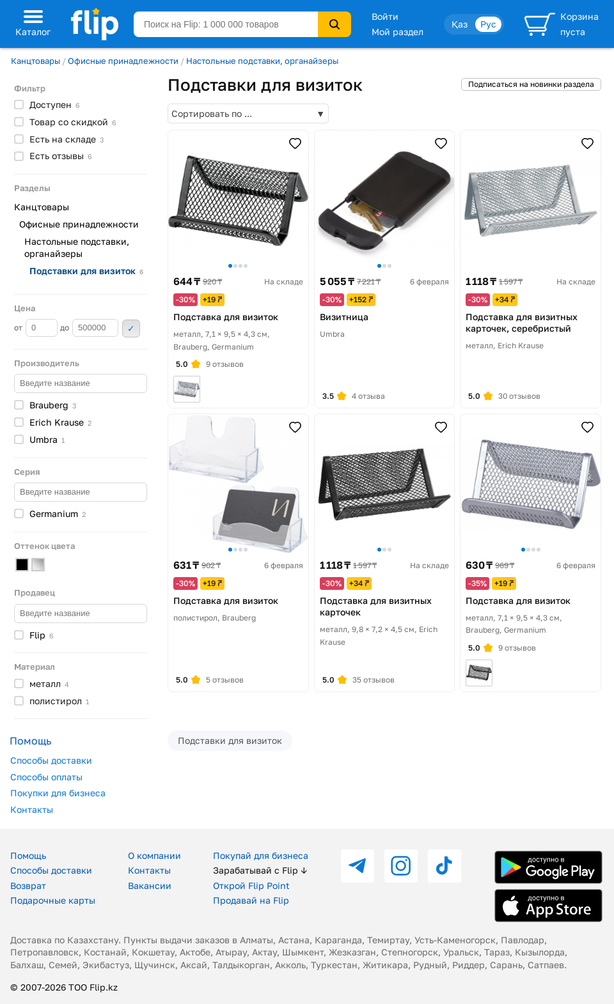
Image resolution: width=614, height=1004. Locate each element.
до (89, 328)
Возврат (28, 885)
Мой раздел (397, 31)
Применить (131, 328)
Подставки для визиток (230, 740)
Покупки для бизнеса (58, 792)
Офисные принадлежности (123, 61)
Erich (60, 422)
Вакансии (149, 885)
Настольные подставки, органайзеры (262, 61)
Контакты (31, 809)
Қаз (460, 24)
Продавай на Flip (251, 900)
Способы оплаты (46, 776)
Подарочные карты (52, 900)
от (36, 328)
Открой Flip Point (251, 885)
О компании (154, 855)
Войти (385, 16)
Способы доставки (51, 760)
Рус (488, 24)
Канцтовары (35, 61)
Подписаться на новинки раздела (531, 84)
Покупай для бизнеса (260, 855)
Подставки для (86, 270)
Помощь (28, 855)
